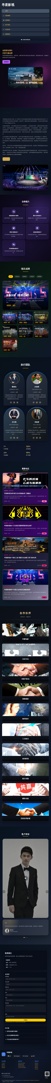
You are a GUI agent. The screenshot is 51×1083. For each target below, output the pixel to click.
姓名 (6, 992)
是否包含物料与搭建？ (12, 1031)
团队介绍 (3, 1066)
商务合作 (36, 1067)
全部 (11, 276)
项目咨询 (36, 1064)
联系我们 (3, 1064)
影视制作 (24, 276)
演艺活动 (17, 276)
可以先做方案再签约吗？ (13, 1039)
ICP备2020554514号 (26, 1080)
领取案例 (6, 61)
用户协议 (7, 1081)
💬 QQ (9, 1056)
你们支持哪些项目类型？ (13, 1035)
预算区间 (7, 987)
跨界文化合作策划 (21, 1063)
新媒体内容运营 (21, 1064)
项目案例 (3, 1067)
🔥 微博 (33, 1056)
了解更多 (6, 159)
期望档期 (7, 976)
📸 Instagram (17, 1056)
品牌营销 (39, 276)
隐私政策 (4, 1081)
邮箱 (6, 1014)
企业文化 (36, 1068)
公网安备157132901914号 (34, 1080)
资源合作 (36, 1066)
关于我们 (3, 1063)
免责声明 (11, 1081)
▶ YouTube (25, 1056)
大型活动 (32, 276)
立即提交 (25, 1020)
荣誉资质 (36, 1063)
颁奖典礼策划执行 (21, 1066)
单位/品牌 (7, 981)
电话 (6, 997)
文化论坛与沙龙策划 (22, 1067)
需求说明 (7, 1003)
